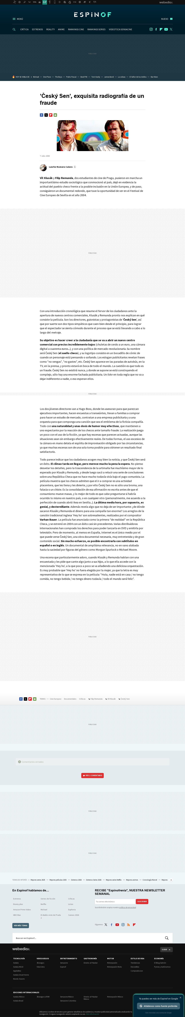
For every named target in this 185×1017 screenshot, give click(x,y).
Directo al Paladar (91, 963)
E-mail (55, 115)
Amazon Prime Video (22, 909)
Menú (20, 18)
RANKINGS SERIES (96, 29)
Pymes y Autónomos (162, 967)
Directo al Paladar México (91, 998)
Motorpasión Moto (114, 967)
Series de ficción (48, 898)
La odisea (121, 77)
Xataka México (19, 997)
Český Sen (125, 699)
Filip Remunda (96, 699)
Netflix (43, 904)
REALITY (50, 29)
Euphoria (72, 909)
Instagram (151, 29)
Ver (94, 775)
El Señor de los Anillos (138, 77)
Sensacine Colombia (68, 1001)
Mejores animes (132, 880)
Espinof (92, 14)
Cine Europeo (55, 699)
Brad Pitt (84, 77)
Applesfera (17, 971)
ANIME (61, 29)
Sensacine (64, 963)
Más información (92, 1014)
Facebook (156, 29)
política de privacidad (127, 907)
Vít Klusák (111, 699)
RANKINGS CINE (76, 29)
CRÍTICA (24, 29)
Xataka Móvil (18, 967)
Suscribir (142, 901)
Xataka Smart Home (21, 975)
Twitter (171, 29)
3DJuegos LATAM (43, 997)
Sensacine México (67, 997)
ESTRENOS (37, 29)
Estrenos (17, 898)
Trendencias (135, 963)
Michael (36, 77)
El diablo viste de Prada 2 (51, 916)
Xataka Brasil (18, 1001)
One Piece (47, 77)
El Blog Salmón (160, 963)
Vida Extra (41, 967)
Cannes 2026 (73, 915)
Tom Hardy (95, 77)
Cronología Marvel (150, 880)
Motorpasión (112, 963)
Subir (164, 949)
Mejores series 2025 (38, 880)
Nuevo (164, 18)
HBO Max (17, 915)
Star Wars (154, 77)
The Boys (58, 77)
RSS (128, 924)
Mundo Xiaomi (19, 979)
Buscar (166, 938)
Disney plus (18, 904)
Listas (70, 904)
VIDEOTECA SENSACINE (120, 29)
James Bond (109, 77)
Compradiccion (137, 971)
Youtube (166, 29)
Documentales (70, 699)
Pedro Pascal (71, 77)
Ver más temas (20, 925)
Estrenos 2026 (76, 880)
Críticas (82, 699)
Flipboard (161, 29)
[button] (62, 167)
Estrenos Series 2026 (94, 880)
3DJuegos (40, 963)
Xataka (16, 963)
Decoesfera (135, 967)
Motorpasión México (115, 997)
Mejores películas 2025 (58, 880)
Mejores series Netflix (114, 880)
